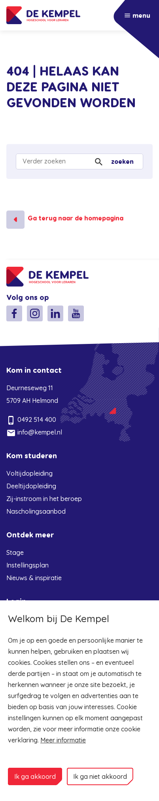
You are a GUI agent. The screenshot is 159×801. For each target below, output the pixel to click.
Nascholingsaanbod (36, 511)
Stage (15, 552)
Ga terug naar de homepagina (75, 218)
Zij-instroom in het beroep (44, 499)
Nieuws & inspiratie (34, 578)
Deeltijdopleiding (31, 486)
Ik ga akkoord (35, 776)
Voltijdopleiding (29, 473)
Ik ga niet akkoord (100, 776)
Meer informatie (63, 740)
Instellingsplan (27, 565)
